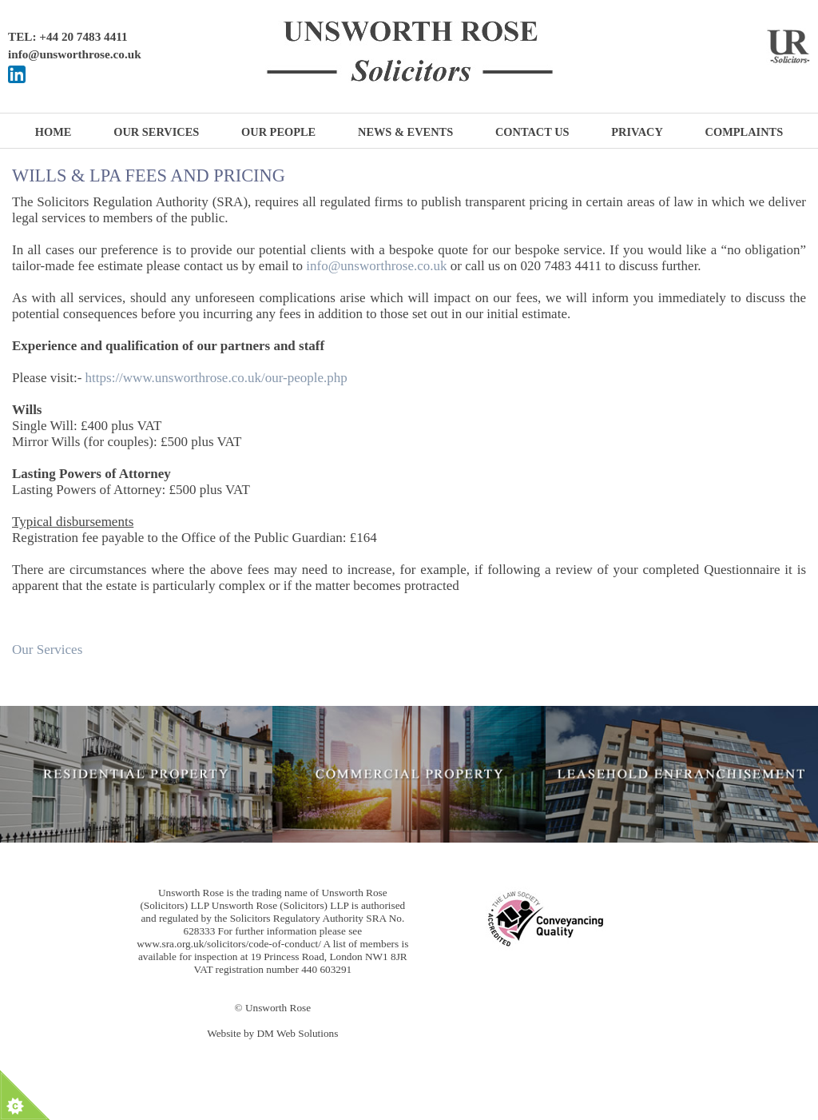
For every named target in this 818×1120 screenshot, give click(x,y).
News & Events (405, 132)
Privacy (637, 132)
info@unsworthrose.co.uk (74, 54)
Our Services (156, 132)
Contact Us (532, 132)
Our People (278, 132)
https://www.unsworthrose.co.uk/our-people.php (216, 377)
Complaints (744, 132)
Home (53, 132)
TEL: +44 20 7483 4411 (68, 36)
